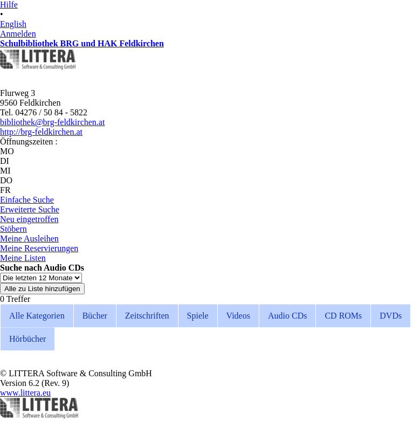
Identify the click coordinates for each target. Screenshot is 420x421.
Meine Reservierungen (39, 248)
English (13, 24)
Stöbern (13, 228)
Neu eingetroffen (29, 219)
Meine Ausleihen (29, 238)
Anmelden (18, 33)
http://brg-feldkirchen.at (41, 131)
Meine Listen (23, 258)
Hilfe (9, 4)
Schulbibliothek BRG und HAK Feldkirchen (82, 43)
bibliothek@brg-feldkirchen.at (52, 122)
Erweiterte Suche (29, 209)
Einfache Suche (27, 199)
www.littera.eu (25, 392)
